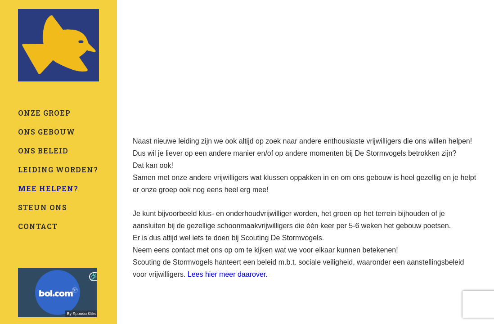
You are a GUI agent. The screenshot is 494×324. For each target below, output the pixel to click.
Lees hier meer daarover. (228, 274)
